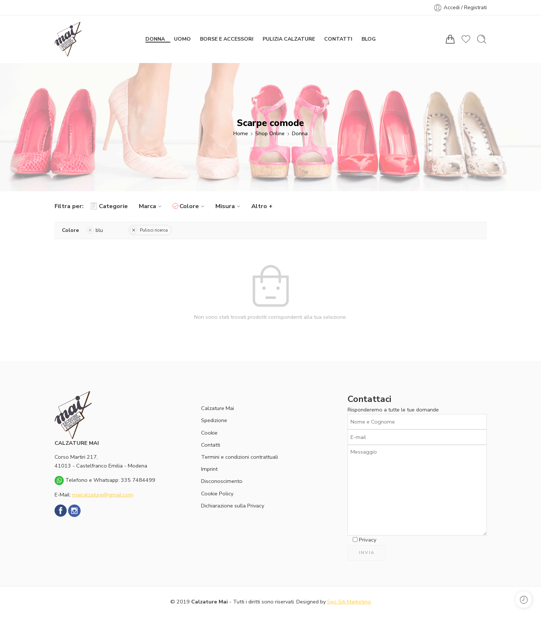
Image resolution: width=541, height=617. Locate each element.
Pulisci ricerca (149, 230)
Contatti (338, 39)
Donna (155, 39)
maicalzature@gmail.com (102, 494)
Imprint (209, 469)
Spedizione (214, 420)
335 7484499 (138, 480)
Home (240, 133)
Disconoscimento (221, 481)
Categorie (109, 206)
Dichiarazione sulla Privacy (232, 505)
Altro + (262, 206)
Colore (192, 206)
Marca (151, 206)
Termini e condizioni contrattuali (239, 457)
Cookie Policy (217, 493)
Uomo (182, 39)
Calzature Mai (217, 408)
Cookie (209, 432)
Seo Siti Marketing (349, 601)
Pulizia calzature (289, 39)
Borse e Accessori (227, 39)
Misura (228, 206)
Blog (369, 39)
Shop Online (270, 133)
